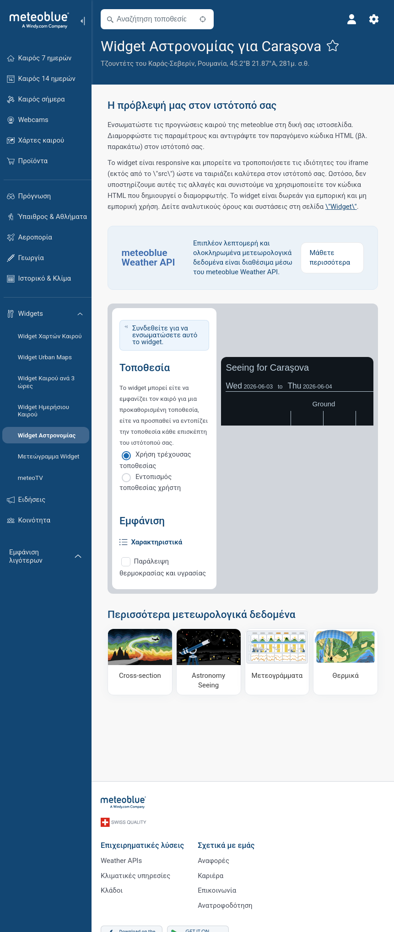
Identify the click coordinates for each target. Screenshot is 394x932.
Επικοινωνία (217, 889)
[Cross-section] (140, 662)
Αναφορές (213, 859)
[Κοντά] (203, 19)
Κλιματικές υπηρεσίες (135, 874)
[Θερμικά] (345, 662)
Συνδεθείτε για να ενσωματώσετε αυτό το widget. (164, 335)
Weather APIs (121, 859)
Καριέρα (210, 874)
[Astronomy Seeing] (209, 662)
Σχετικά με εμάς (226, 843)
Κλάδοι (112, 889)
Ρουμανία (212, 63)
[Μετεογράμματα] (277, 662)
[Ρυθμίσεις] (374, 19)
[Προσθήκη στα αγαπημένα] (332, 45)
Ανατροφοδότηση (225, 904)
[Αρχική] (36, 20)
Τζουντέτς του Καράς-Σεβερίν (147, 63)
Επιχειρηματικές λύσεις (142, 843)
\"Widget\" (341, 206)
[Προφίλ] (352, 19)
